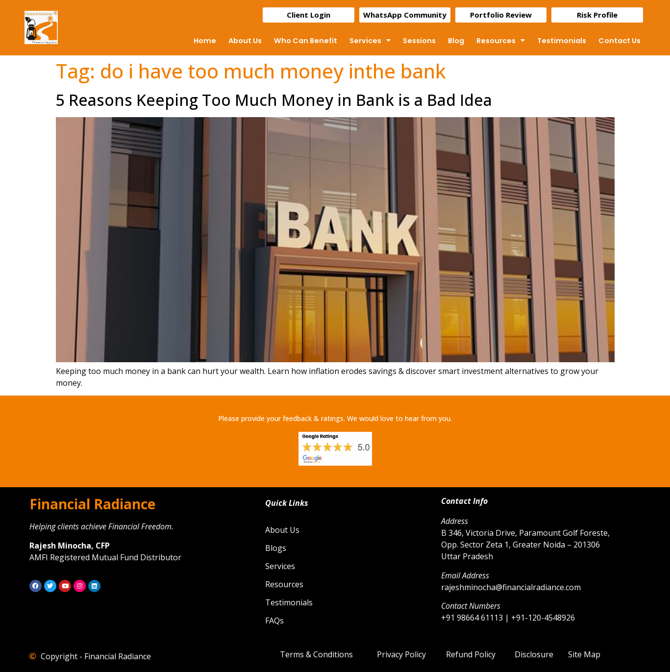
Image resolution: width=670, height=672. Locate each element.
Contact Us (619, 41)
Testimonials (561, 41)
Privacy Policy (401, 654)
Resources (500, 41)
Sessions (419, 41)
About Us (245, 41)
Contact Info (464, 501)
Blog (456, 41)
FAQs (274, 620)
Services (370, 41)
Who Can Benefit (305, 41)
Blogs (275, 548)
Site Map (584, 654)
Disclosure (534, 654)
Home (205, 41)
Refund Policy (471, 654)
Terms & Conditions (316, 654)
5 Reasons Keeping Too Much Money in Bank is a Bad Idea (274, 99)
